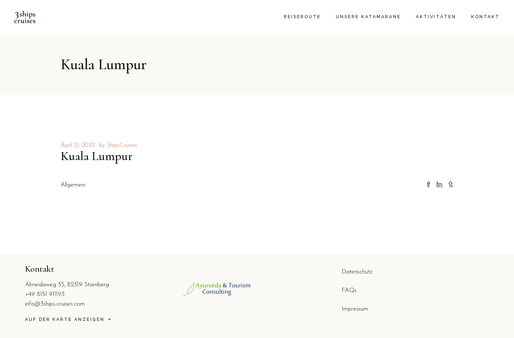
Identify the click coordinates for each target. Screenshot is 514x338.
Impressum (355, 309)
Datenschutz (357, 272)
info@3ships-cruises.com (55, 304)
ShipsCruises (122, 145)
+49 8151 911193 (45, 294)
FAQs (349, 290)
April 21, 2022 (78, 145)
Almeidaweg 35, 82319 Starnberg (67, 285)
